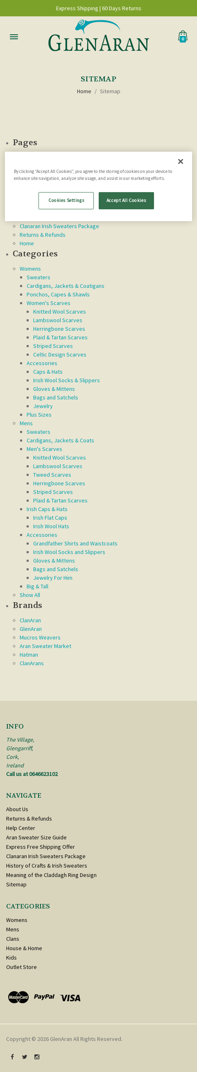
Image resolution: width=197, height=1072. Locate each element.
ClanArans (32, 663)
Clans (12, 938)
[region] (98, 186)
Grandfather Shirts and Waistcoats (75, 543)
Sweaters (38, 277)
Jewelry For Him (52, 577)
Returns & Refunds (43, 234)
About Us (17, 809)
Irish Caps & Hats (47, 509)
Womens (30, 268)
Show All (30, 595)
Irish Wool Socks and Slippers (69, 552)
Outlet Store (21, 967)
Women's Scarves (48, 303)
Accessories (42, 363)
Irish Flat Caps (50, 517)
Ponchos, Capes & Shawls (58, 294)
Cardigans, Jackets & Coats (60, 440)
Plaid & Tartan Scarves (60, 337)
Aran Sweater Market (45, 646)
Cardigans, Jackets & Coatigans (65, 285)
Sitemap (110, 91)
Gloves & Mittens (54, 388)
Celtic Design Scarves (59, 354)
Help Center (20, 828)
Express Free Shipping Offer (40, 846)
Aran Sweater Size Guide (36, 837)
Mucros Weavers (40, 637)
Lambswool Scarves (57, 320)
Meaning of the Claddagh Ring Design (51, 875)
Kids (11, 957)
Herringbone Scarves (59, 328)
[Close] (181, 161)
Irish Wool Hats (51, 526)
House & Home (24, 948)
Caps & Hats (48, 371)
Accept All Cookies (126, 200)
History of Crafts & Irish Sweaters (46, 865)
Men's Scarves (44, 449)
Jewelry (43, 406)
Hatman (29, 654)
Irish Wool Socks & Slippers (66, 380)
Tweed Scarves (52, 474)
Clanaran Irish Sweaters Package (59, 226)
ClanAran (30, 620)
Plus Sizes (39, 414)
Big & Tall (37, 586)
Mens (26, 423)
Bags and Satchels (55, 397)
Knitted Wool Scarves (59, 311)
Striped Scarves (53, 346)
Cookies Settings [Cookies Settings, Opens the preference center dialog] (66, 200)
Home (84, 91)
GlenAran (31, 628)
